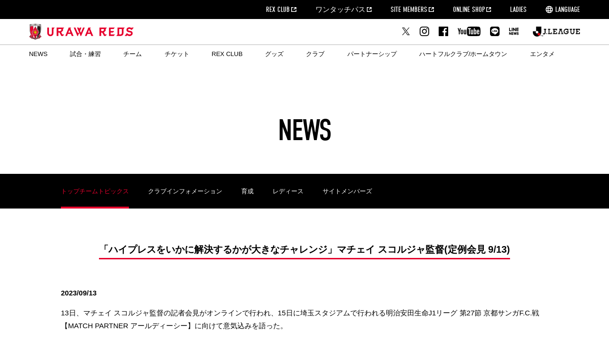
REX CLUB (278, 9)
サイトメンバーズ (347, 191)
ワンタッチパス (340, 9)
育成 (247, 191)
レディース (288, 191)
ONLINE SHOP (469, 9)
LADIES (518, 9)
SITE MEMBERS (409, 9)
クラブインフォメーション (185, 191)
